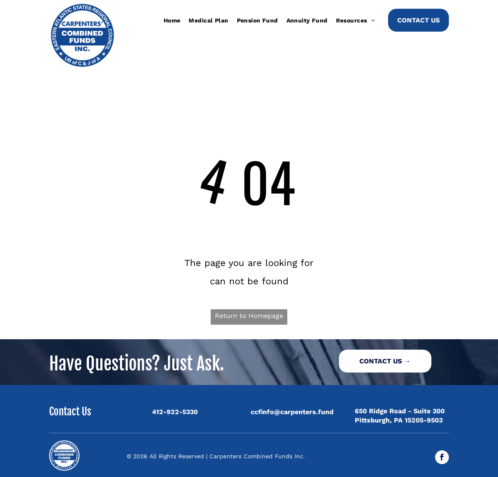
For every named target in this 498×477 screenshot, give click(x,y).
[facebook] (442, 458)
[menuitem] (172, 20)
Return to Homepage (249, 316)
